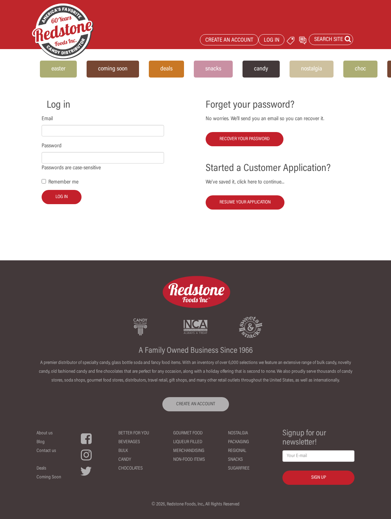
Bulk (123, 451)
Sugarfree (239, 468)
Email (47, 119)
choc (360, 69)
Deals (41, 468)
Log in (61, 197)
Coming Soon (49, 477)
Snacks (235, 459)
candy (261, 69)
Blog (41, 442)
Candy (124, 459)
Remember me (63, 182)
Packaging (238, 442)
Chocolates (130, 468)
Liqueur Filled (187, 442)
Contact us (46, 451)
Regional (237, 451)
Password (52, 146)
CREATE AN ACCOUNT (229, 40)
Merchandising (188, 451)
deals (166, 69)
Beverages (129, 442)
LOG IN (271, 40)
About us (45, 433)
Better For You (133, 433)
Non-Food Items (189, 459)
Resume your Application (245, 202)
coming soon (113, 69)
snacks (213, 69)
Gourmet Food (188, 433)
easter (58, 69)
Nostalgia (238, 433)
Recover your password (245, 139)
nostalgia (311, 69)
